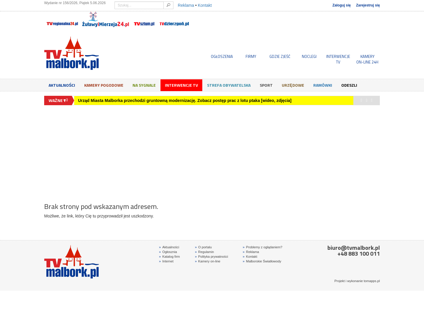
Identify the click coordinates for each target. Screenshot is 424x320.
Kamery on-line (207, 261)
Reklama (186, 5)
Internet (166, 261)
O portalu (203, 247)
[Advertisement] (212, 151)
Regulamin (204, 251)
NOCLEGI (309, 56)
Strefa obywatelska (229, 85)
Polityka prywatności (211, 256)
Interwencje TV (181, 85)
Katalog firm (169, 256)
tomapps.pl (372, 281)
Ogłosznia (168, 251)
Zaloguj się (341, 5)
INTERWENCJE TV (338, 59)
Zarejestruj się (368, 5)
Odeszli (349, 85)
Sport (266, 85)
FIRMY (251, 56)
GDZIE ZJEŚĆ (279, 56)
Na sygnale (144, 85)
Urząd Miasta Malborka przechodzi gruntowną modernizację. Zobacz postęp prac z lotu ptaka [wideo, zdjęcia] (185, 100)
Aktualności (62, 85)
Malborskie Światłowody (262, 261)
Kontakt (205, 5)
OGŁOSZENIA (222, 56)
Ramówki (322, 85)
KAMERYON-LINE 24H (367, 59)
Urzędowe (293, 85)
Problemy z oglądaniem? (262, 247)
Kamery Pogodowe (103, 85)
